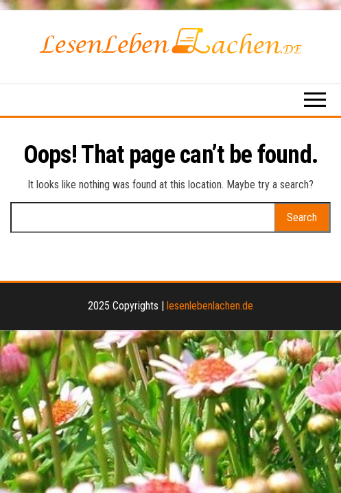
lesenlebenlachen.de (210, 305)
